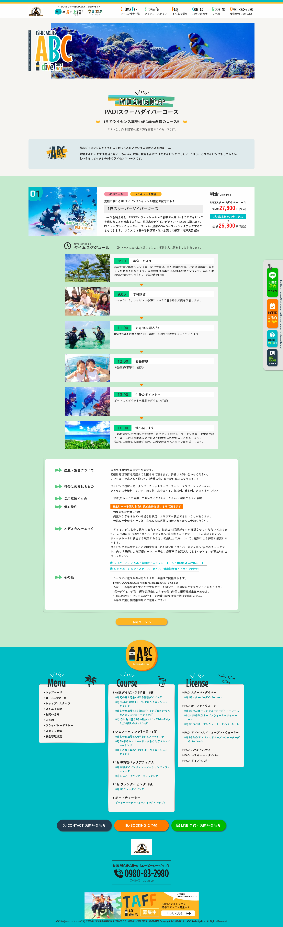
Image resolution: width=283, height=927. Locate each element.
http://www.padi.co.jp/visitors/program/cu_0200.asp (145, 583)
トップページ (52, 692)
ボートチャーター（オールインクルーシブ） (140, 802)
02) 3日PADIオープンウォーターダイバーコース (211, 724)
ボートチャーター (126, 797)
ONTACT (200, 11)
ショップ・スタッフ (56, 703)
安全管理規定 (52, 736)
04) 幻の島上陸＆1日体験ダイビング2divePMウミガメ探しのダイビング (142, 721)
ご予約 (48, 720)
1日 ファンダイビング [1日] (133, 784)
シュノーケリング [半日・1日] (135, 731)
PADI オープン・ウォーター (200, 706)
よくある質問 (52, 709)
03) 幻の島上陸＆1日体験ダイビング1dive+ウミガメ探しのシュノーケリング (142, 712)
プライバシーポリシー (58, 725)
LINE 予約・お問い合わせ (198, 825)
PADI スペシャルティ (196, 750)
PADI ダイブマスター (196, 761)
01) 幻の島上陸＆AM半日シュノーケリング (139, 736)
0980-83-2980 (141, 873)
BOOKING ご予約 (141, 825)
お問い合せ (51, 714)
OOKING (218, 11)
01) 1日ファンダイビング (129, 789)
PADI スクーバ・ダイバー (199, 692)
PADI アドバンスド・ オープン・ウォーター (210, 732)
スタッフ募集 (52, 731)
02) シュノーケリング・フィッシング (136, 776)
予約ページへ (141, 622)
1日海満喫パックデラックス (133, 762)
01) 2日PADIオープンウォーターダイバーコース (211, 711)
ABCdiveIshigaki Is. (196, 921)
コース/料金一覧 (54, 698)
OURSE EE (130, 11)
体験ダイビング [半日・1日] (133, 692)
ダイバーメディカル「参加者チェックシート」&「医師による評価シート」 (158, 563)
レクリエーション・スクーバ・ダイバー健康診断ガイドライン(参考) (154, 569)
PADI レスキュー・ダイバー (200, 755)
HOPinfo (155, 11)
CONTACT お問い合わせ (84, 825)
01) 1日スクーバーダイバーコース (203, 697)
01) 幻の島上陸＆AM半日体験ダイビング (138, 697)
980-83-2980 (241, 11)
